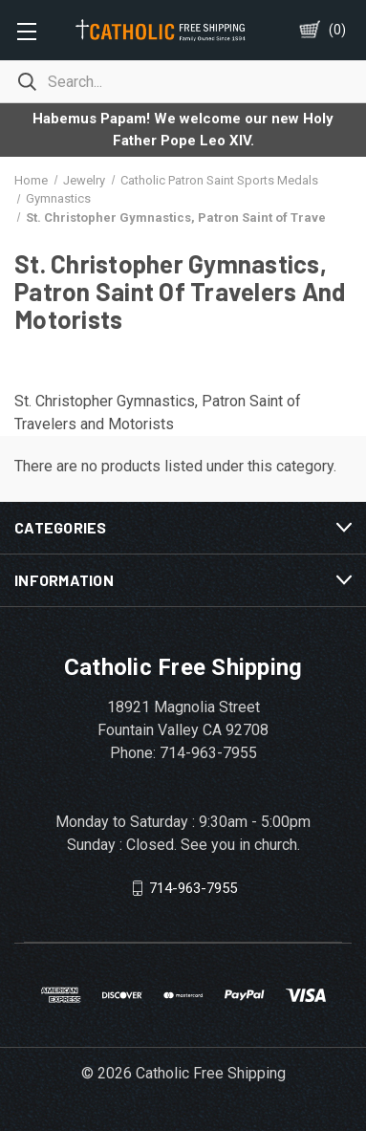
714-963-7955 (193, 888)
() (337, 29)
